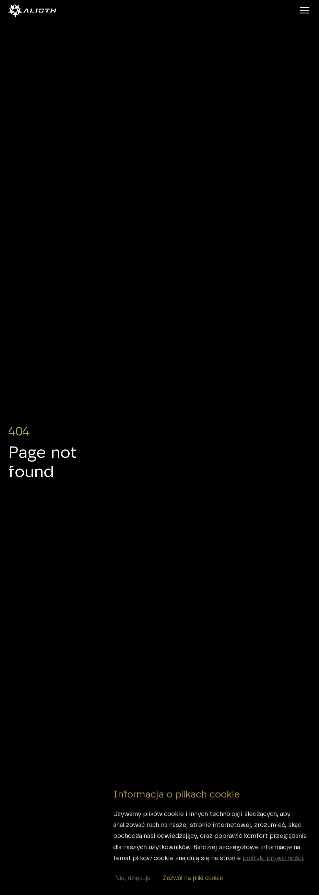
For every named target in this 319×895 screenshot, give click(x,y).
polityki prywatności (273, 862)
